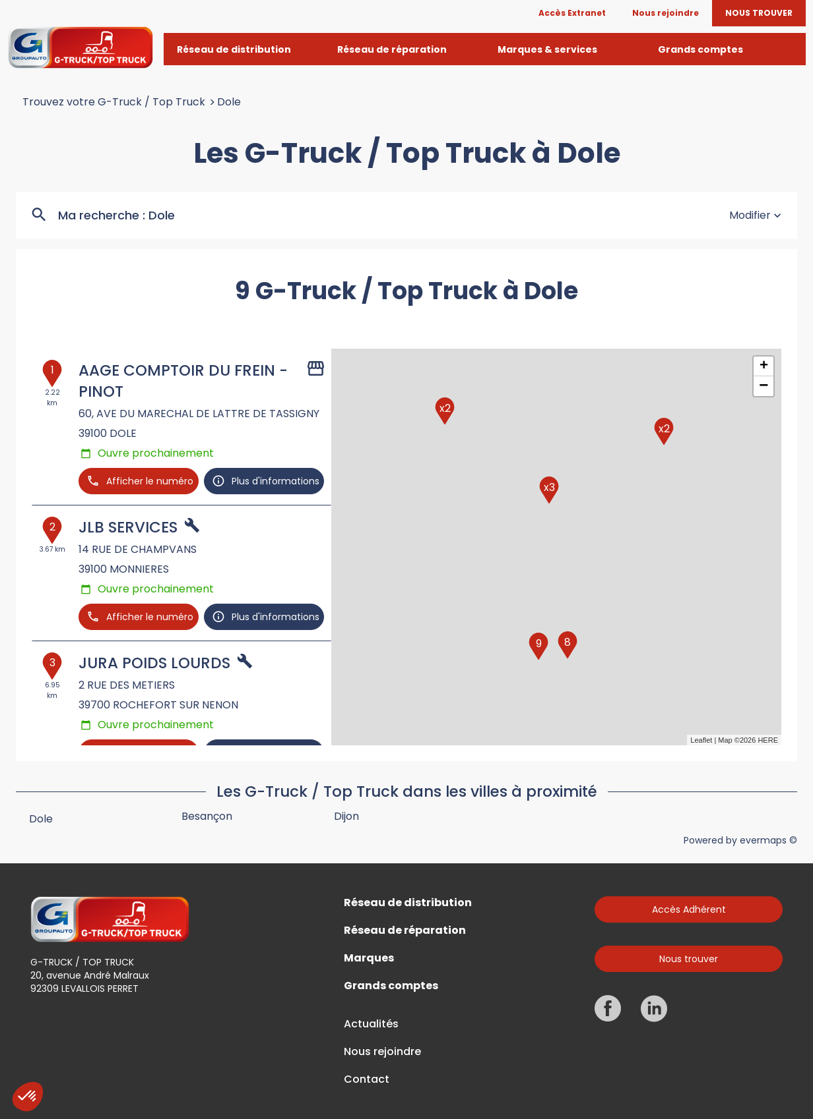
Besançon (206, 816)
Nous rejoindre (382, 1051)
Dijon (346, 816)
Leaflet (701, 740)
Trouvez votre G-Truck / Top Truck (113, 102)
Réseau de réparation (405, 930)
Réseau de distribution (408, 902)
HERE (768, 740)
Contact (366, 1079)
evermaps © (768, 840)
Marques (369, 958)
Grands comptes (391, 985)
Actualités (371, 1024)
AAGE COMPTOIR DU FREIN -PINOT (183, 381)
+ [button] (764, 366)
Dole (229, 102)
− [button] (763, 386)
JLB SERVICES (128, 527)
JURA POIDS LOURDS (154, 663)
